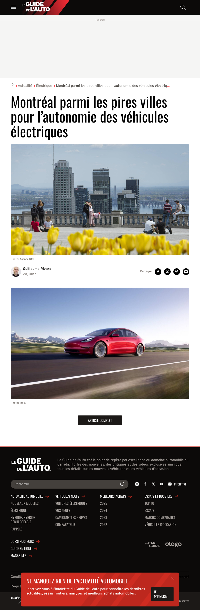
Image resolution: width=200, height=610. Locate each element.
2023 (103, 517)
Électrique (44, 86)
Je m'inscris (161, 594)
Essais (149, 510)
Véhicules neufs (67, 496)
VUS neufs (62, 510)
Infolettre (176, 484)
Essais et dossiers (158, 496)
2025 (103, 503)
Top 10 (149, 503)
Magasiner (18, 555)
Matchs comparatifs (160, 517)
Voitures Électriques (71, 503)
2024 (103, 510)
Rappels (16, 529)
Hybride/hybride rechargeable (23, 519)
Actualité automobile (27, 496)
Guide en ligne (21, 548)
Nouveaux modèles (25, 503)
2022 (103, 524)
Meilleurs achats (113, 496)
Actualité (25, 86)
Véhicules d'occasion (160, 524)
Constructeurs (22, 541)
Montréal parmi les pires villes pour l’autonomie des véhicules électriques (114, 86)
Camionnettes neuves (71, 517)
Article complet (100, 420)
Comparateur (65, 524)
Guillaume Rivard (37, 269)
